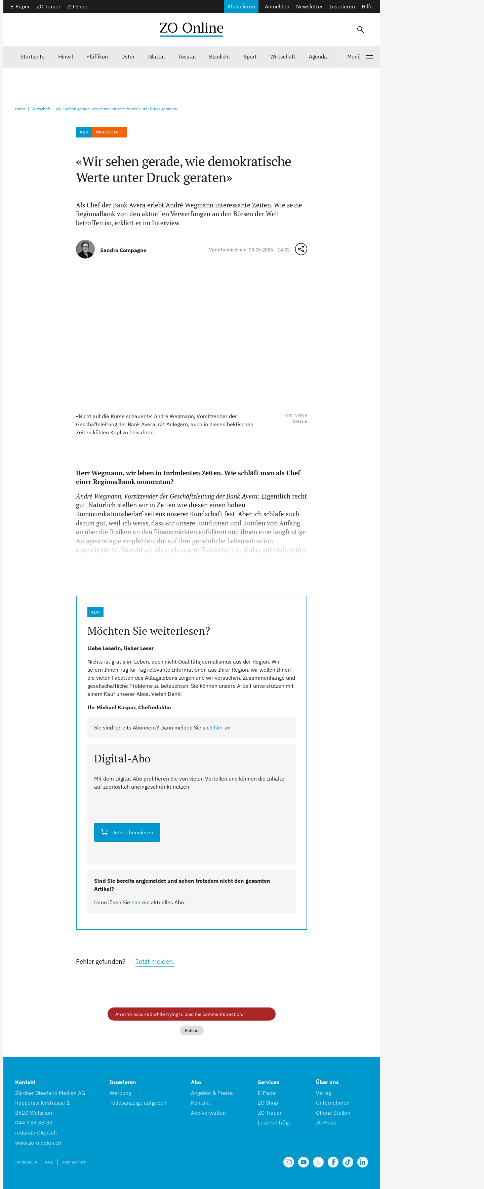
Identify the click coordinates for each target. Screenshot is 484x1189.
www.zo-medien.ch (38, 1142)
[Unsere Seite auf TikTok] (347, 1162)
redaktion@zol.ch (36, 1132)
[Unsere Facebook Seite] (333, 1162)
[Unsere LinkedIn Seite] (362, 1162)
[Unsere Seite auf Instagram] (288, 1162)
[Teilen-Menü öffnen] (301, 249)
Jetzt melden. (154, 961)
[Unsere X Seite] (318, 1162)
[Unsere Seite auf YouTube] (303, 1162)
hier (218, 727)
